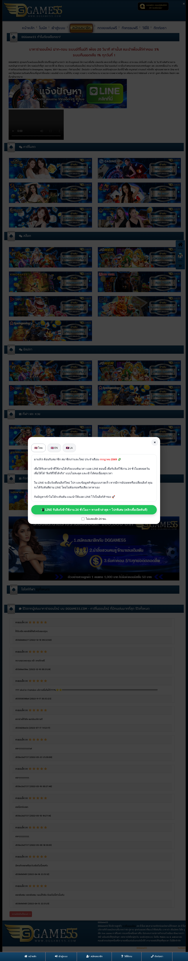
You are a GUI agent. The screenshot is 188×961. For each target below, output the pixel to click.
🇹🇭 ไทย (38, 447)
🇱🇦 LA (69, 447)
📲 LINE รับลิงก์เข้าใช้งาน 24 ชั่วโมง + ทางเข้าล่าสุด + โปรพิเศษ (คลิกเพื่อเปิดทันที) (94, 510)
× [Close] (155, 442)
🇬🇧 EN (54, 447)
